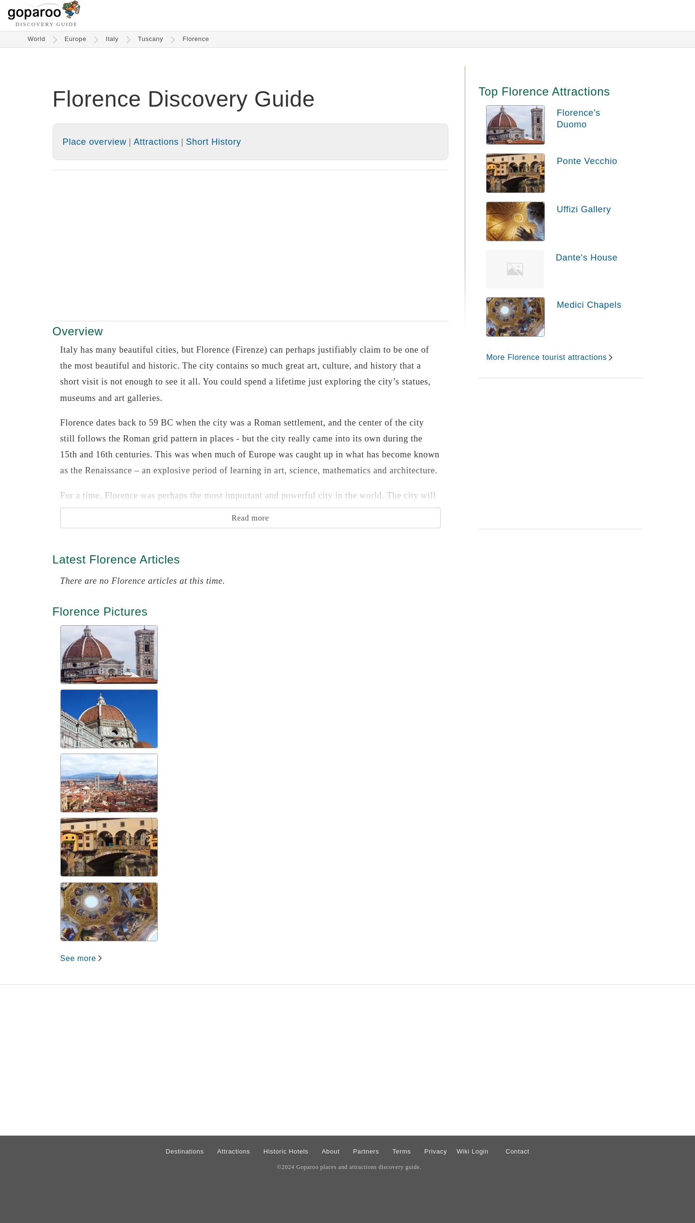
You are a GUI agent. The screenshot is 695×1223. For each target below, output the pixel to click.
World (36, 38)
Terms (401, 1151)
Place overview (94, 142)
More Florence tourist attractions (546, 357)
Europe (75, 38)
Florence (195, 38)
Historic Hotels (286, 1151)
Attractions (156, 142)
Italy (112, 38)
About (331, 1151)
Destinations (185, 1151)
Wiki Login (472, 1151)
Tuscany (151, 38)
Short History (213, 142)
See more (78, 958)
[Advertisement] (250, 245)
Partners (366, 1151)
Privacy (435, 1151)
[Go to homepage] (44, 17)
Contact (517, 1151)
